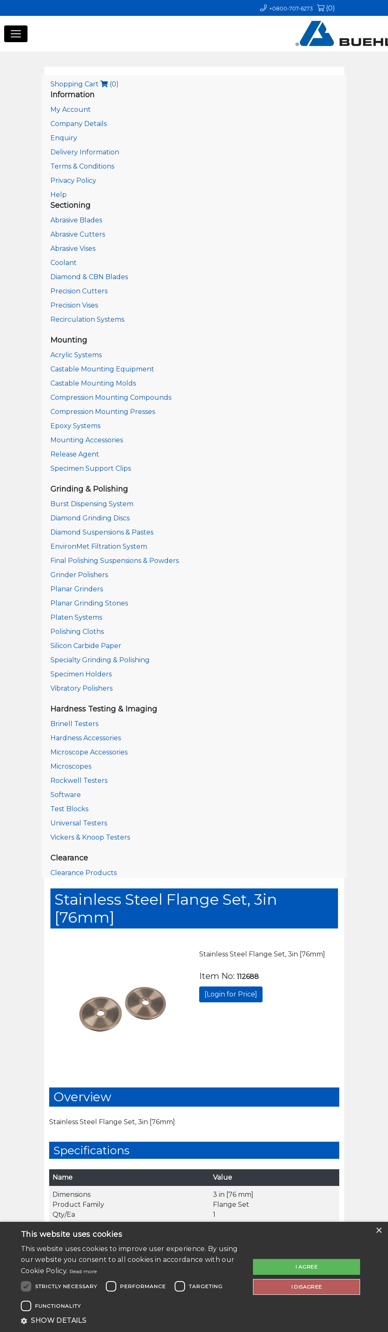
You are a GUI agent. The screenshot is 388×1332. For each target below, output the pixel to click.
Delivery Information (84, 152)
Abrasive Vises (72, 248)
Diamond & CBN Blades (89, 277)
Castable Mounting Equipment (102, 369)
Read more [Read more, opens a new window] (83, 1271)
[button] (132, 1321)
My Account (70, 110)
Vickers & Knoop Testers (90, 837)
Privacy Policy (73, 180)
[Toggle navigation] (16, 33)
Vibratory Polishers (81, 688)
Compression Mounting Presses (102, 412)
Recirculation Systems (87, 319)
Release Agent (74, 454)
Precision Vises (74, 305)
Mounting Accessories (86, 440)
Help (58, 195)
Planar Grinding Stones (89, 603)
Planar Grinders (76, 589)
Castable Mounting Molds (93, 383)
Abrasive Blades (76, 220)
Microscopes (70, 766)
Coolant (63, 263)
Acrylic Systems (76, 355)
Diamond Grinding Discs (90, 518)
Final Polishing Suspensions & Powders (114, 561)
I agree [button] (306, 1267)
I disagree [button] (306, 1287)
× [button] (378, 1231)
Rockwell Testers (79, 781)
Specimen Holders (81, 674)
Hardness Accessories (85, 738)
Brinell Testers (74, 724)
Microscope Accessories (89, 752)
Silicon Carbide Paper (85, 646)
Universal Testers (78, 823)
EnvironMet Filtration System (98, 546)
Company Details (78, 124)
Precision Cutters (79, 291)
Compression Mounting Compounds (110, 397)
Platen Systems (76, 617)
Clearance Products (83, 873)
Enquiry (63, 138)
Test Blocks (69, 809)
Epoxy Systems (75, 426)
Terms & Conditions (82, 166)
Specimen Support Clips (90, 468)
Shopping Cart (84, 84)
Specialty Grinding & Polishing (100, 660)
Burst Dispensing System (91, 504)
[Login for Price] (231, 994)
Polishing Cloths (77, 632)
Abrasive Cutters (77, 234)
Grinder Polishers (79, 575)
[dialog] (194, 1277)
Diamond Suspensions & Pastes (101, 532)
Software (65, 795)
